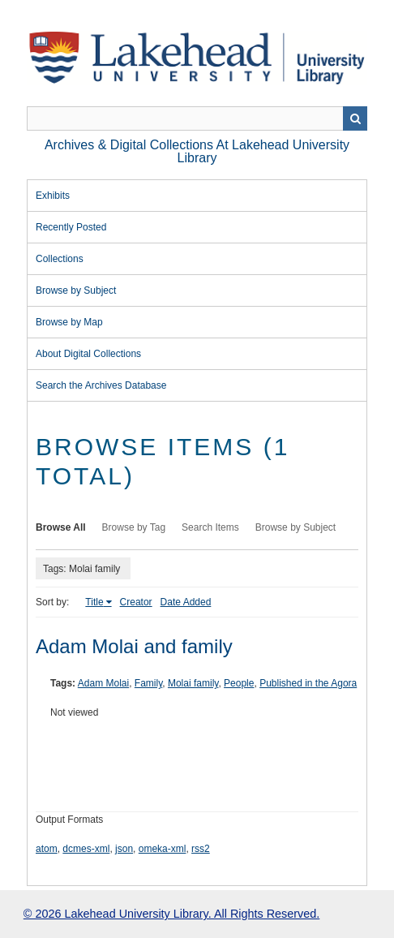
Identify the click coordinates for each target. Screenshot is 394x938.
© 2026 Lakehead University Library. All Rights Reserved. (171, 913)
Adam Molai (103, 683)
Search (355, 118)
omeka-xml (162, 848)
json (124, 848)
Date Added (186, 602)
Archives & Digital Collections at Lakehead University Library (197, 151)
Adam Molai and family (134, 646)
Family (148, 683)
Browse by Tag (134, 527)
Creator (136, 602)
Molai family (193, 683)
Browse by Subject (76, 290)
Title (94, 602)
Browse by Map (69, 322)
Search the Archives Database (101, 385)
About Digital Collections (88, 353)
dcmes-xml (85, 848)
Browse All (61, 527)
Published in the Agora (308, 683)
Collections (60, 259)
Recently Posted (71, 227)
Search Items (210, 527)
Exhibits (53, 195)
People (239, 683)
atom (47, 848)
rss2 (200, 848)
